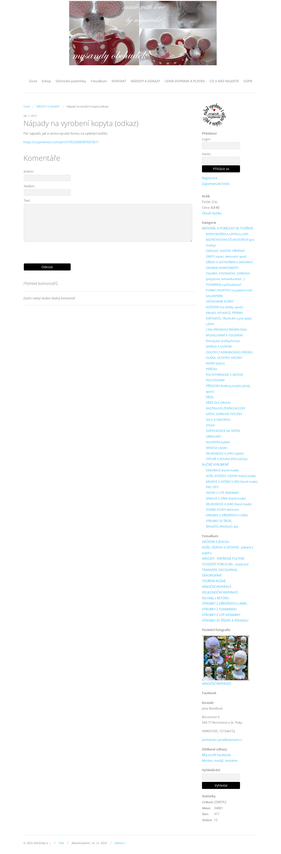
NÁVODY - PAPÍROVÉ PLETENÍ (223, 559)
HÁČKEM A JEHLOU (215, 542)
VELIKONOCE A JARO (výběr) (225, 454)
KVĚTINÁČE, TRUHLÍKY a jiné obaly (229, 318)
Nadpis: (29, 186)
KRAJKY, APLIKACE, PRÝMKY (224, 313)
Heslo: (206, 154)
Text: (27, 201)
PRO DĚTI (212, 487)
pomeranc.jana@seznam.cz (222, 740)
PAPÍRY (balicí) (215, 363)
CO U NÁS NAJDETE (224, 81)
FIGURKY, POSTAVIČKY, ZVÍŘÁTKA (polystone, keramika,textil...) (228, 276)
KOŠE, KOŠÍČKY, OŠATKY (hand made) (231, 476)
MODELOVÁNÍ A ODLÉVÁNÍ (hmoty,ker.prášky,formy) (224, 338)
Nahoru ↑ (121, 843)
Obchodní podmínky (71, 81)
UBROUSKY (213, 437)
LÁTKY (210, 324)
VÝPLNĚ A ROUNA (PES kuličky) (226, 459)
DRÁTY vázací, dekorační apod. (226, 257)
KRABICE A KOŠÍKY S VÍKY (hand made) (231, 482)
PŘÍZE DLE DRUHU (218, 403)
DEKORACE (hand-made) (222, 470)
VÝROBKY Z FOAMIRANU (219, 609)
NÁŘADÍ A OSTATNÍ (219, 346)
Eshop (46, 81)
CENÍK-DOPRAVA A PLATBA (185, 81)
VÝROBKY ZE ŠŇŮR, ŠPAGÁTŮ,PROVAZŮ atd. (222, 524)
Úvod (33, 81)
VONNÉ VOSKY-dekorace (222, 510)
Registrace (209, 178)
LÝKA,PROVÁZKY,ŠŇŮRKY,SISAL (226, 330)
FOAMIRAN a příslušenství (223, 285)
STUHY (210, 425)
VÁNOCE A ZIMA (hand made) (225, 498)
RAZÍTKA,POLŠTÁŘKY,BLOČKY (225, 408)
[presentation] (110, 251)
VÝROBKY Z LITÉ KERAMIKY (221, 615)
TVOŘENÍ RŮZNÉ (214, 581)
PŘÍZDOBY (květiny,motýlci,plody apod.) (228, 389)
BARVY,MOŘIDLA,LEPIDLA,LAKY (227, 234)
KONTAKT (119, 81)
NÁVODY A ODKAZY (145, 81)
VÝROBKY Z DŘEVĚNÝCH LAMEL (227, 515)
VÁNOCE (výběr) (216, 448)
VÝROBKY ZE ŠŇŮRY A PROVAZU (225, 621)
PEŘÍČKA (211, 369)
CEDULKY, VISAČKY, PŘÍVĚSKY (225, 251)
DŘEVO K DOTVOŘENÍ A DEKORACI (229, 262)
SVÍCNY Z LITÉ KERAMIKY (222, 493)
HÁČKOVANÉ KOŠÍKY (220, 301)
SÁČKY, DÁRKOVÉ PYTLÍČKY (224, 414)
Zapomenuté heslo (216, 184)
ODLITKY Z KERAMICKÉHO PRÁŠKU (229, 352)
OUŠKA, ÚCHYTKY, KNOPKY (224, 358)
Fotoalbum (99, 81)
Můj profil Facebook (216, 755)
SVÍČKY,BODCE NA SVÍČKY (223, 431)
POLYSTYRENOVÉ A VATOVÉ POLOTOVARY (224, 377)
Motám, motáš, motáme (219, 761)
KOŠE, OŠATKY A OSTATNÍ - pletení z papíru (227, 550)
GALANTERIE (214, 296)
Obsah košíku (212, 213)
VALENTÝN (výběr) (218, 442)
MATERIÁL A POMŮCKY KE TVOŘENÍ (227, 228)
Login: (206, 139)
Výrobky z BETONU (215, 598)
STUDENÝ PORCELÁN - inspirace (225, 564)
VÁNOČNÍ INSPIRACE (216, 587)
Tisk (61, 843)
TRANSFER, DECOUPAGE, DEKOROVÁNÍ (220, 573)
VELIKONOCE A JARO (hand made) (228, 504)
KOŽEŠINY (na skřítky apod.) (224, 307)
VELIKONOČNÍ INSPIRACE (220, 592)
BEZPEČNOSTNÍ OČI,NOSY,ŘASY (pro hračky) (230, 242)
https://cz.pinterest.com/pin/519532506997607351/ (61, 142)
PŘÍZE (209, 397)
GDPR (248, 81)
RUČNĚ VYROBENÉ (215, 465)
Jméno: (29, 171)
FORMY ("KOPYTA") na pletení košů (229, 290)
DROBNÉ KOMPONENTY (222, 268)
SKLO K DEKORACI (218, 420)
